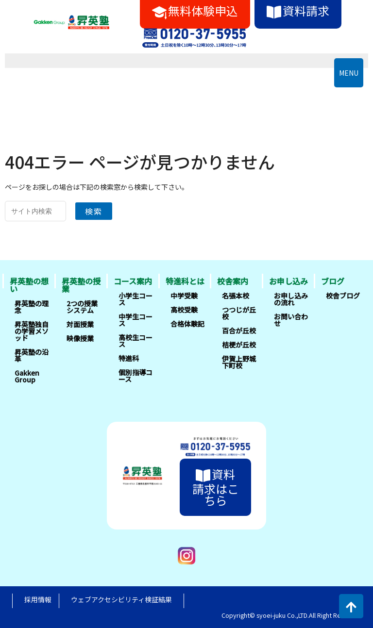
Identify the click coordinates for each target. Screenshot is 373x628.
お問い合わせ (291, 320)
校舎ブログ (343, 295)
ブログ (332, 281)
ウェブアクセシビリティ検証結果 (121, 599)
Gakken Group (27, 376)
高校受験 (184, 309)
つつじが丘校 (239, 313)
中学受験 (184, 295)
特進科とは (185, 281)
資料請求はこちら (215, 487)
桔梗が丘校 (239, 344)
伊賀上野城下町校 (239, 362)
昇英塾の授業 (81, 285)
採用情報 (37, 599)
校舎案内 (232, 281)
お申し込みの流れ (291, 299)
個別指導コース (136, 375)
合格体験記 (187, 323)
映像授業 (80, 338)
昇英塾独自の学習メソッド (32, 331)
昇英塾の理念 (32, 307)
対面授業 (80, 324)
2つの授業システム (82, 307)
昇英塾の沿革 (32, 355)
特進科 (129, 358)
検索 (93, 211)
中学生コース (136, 320)
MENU (348, 73)
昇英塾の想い (29, 285)
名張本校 (235, 295)
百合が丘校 (239, 330)
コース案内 (133, 281)
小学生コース (136, 299)
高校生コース (136, 340)
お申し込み (288, 281)
